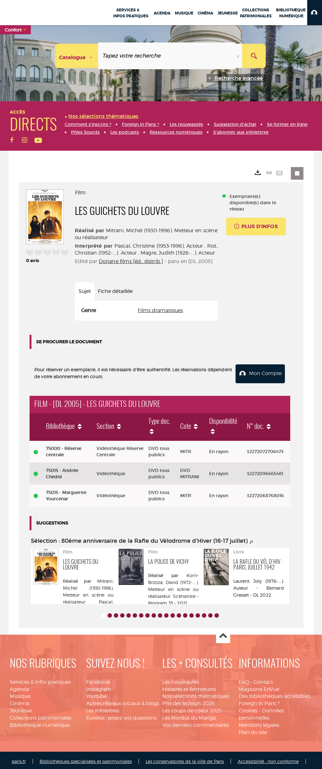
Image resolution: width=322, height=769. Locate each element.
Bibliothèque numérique (40, 722)
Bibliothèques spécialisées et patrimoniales (86, 758)
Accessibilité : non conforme (268, 758)
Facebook (98, 679)
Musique (20, 694)
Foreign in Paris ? (259, 701)
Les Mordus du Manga (189, 715)
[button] (314, 12)
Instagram (98, 686)
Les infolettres (102, 708)
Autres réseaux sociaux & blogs (122, 701)
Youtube (96, 694)
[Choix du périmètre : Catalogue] (76, 55)
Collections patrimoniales (40, 715)
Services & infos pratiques (40, 679)
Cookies (248, 708)
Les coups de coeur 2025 (192, 708)
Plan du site (253, 730)
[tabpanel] (146, 310)
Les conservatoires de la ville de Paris (185, 758)
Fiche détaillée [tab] (115, 291)
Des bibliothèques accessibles (275, 694)
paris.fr (19, 758)
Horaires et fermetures (189, 686)
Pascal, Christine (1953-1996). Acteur (158, 246)
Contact (263, 679)
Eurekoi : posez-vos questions (121, 715)
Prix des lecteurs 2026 (188, 701)
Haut (223, 633)
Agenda (19, 686)
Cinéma (19, 701)
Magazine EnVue (259, 686)
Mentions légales (259, 722)
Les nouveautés (180, 679)
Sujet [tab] (85, 291)
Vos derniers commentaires (195, 722)
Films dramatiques (160, 310)
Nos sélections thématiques (195, 694)
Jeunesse (21, 708)
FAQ (244, 679)
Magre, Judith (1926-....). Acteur (178, 253)
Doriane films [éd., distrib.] (131, 261)
